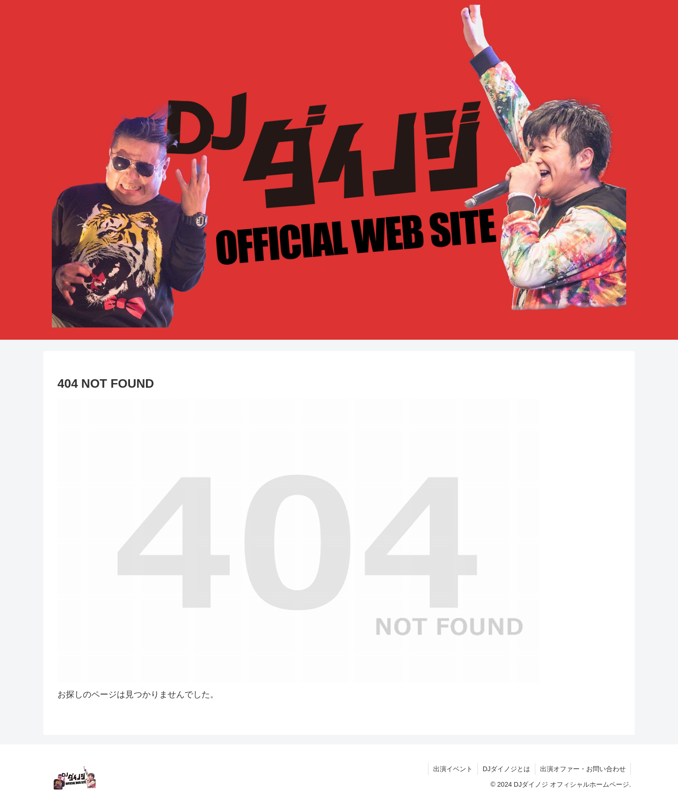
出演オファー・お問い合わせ (583, 769)
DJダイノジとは (506, 769)
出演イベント (453, 769)
